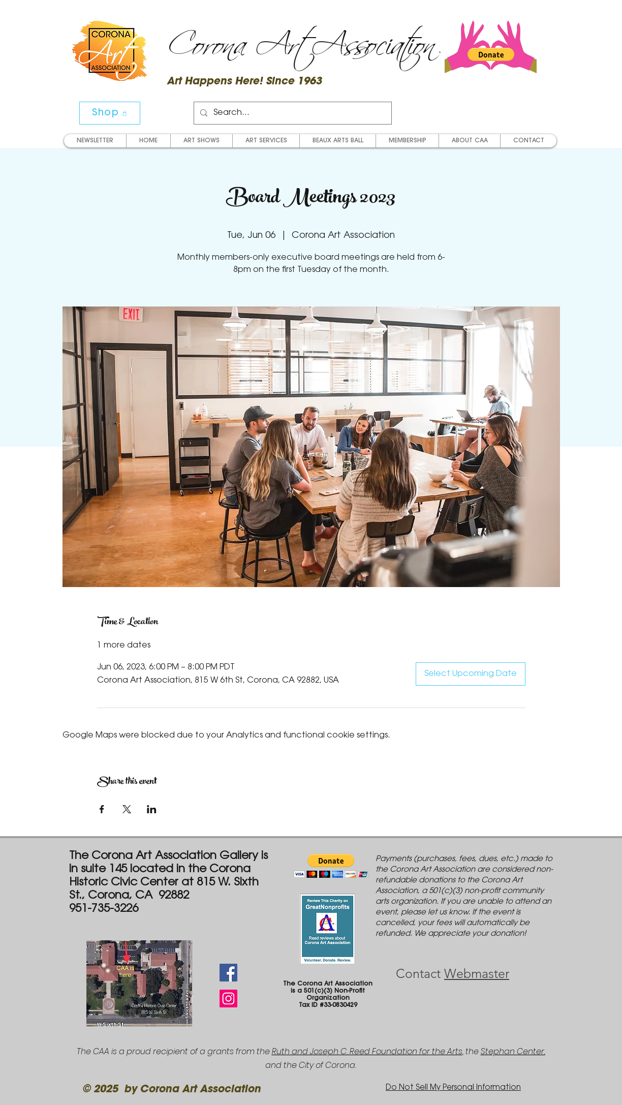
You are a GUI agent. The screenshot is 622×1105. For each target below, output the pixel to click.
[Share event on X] (127, 809)
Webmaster (476, 973)
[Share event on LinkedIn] (152, 809)
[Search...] (291, 113)
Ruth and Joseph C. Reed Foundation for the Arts (367, 1051)
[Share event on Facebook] (102, 809)
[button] (491, 54)
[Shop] (109, 113)
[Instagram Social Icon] (228, 998)
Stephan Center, (513, 1051)
